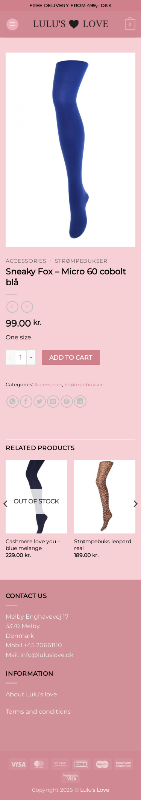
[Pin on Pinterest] (67, 401)
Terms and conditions (38, 711)
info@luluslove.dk (47, 654)
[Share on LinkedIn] (80, 401)
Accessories (26, 261)
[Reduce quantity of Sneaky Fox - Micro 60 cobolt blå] (10, 357)
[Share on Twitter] (39, 401)
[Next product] (12, 307)
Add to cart (70, 357)
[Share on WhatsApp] (12, 401)
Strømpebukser (81, 261)
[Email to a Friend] (53, 401)
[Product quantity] (21, 357)
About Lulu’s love (31, 694)
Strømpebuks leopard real (102, 544)
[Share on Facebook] (26, 401)
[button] (12, 24)
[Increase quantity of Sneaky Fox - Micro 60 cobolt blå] (31, 357)
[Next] (134, 519)
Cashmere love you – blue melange (33, 544)
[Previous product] (27, 307)
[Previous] (6, 519)
